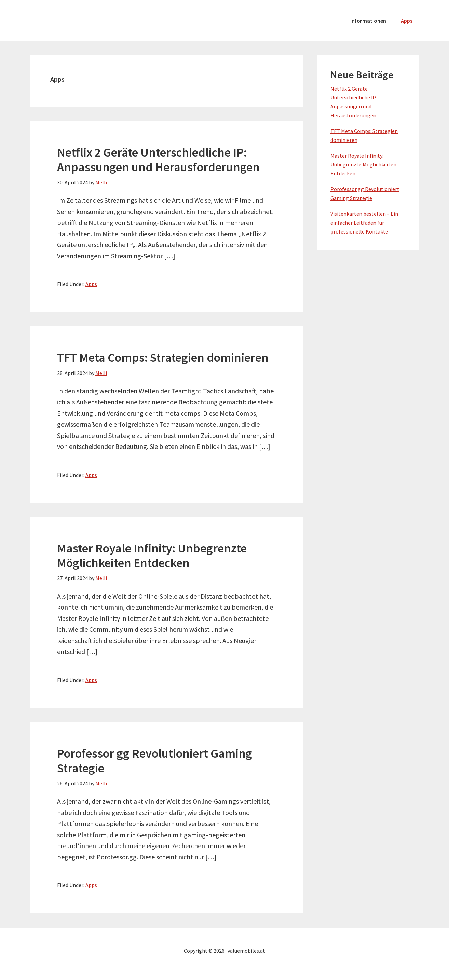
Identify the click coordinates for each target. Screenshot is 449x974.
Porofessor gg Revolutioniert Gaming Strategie (154, 761)
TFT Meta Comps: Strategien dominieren (163, 357)
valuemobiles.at (81, 20)
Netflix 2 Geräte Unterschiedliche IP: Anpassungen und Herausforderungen (158, 160)
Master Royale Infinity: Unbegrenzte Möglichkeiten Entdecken (152, 556)
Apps (91, 284)
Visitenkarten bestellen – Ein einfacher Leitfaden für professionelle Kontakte (364, 222)
